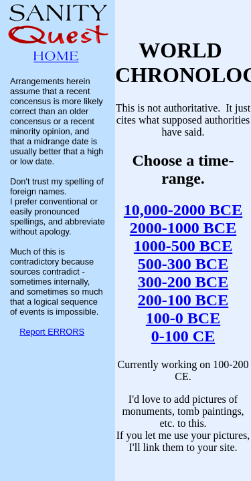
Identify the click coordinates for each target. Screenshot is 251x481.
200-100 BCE (183, 300)
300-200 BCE (183, 282)
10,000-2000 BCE (183, 209)
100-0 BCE (183, 318)
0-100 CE (183, 336)
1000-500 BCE (183, 246)
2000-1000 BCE (183, 227)
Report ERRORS (51, 332)
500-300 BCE (183, 264)
